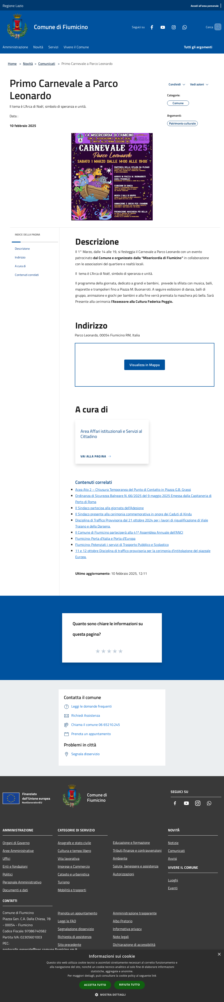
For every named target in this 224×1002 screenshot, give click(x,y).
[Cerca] (216, 27)
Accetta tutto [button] (95, 985)
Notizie (173, 842)
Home (12, 63)
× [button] (219, 954)
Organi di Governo (16, 842)
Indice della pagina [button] (27, 234)
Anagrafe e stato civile (74, 842)
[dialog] (112, 976)
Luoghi (173, 880)
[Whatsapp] (177, 26)
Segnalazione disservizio (76, 928)
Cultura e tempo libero (74, 850)
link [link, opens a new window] (154, 976)
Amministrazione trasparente (135, 913)
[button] (112, 994)
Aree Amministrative (18, 850)
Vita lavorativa (68, 858)
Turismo (64, 882)
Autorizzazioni (123, 874)
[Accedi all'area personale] (205, 6)
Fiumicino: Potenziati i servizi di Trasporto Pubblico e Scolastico (122, 544)
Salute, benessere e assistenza (135, 866)
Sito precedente (69, 944)
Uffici (6, 858)
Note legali (121, 936)
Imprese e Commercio (74, 866)
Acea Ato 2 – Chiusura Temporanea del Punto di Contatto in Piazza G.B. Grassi (133, 489)
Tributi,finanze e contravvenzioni (137, 850)
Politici (8, 874)
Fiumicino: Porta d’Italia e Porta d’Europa (105, 538)
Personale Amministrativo (22, 882)
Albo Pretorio (122, 921)
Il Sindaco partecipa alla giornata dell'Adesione (109, 508)
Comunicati (46, 63)
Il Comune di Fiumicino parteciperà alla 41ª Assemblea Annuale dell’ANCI (129, 532)
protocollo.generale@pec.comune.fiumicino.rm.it (40, 949)
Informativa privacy (127, 928)
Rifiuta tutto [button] (129, 984)
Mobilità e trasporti (72, 890)
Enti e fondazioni (15, 866)
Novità (28, 63)
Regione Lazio (13, 5)
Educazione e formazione (131, 842)
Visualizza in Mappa (145, 364)
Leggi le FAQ (67, 921)
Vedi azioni (200, 84)
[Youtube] (155, 26)
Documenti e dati (15, 890)
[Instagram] (166, 26)
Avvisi (172, 858)
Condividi (178, 84)
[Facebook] (144, 26)
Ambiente (120, 858)
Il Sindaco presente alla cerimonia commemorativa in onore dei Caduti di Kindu (133, 514)
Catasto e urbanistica (73, 874)
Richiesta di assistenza (74, 936)
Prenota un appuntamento (77, 913)
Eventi (173, 888)
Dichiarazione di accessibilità (134, 944)
